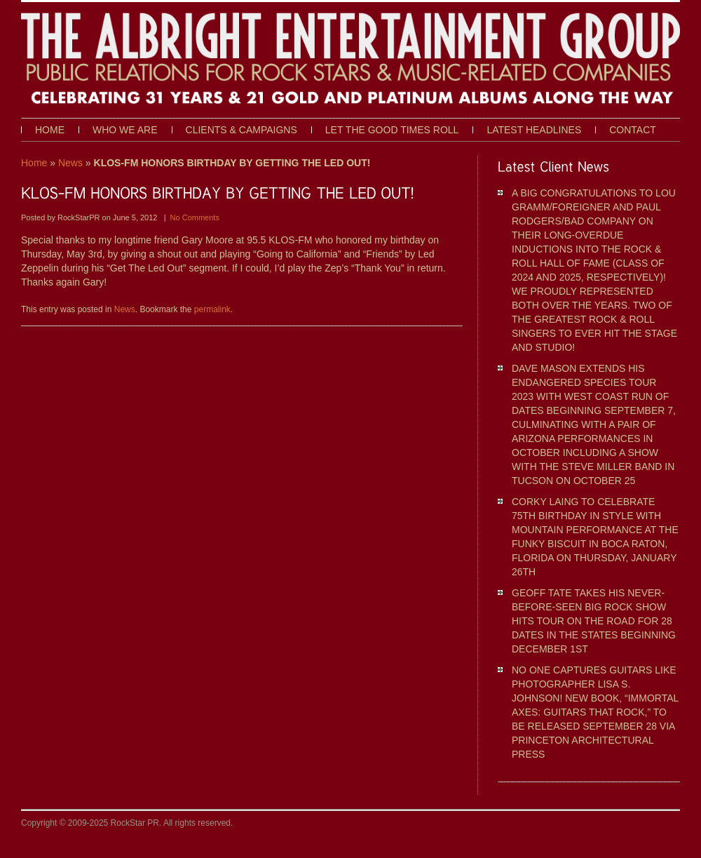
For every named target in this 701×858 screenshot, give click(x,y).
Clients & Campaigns (241, 129)
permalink (212, 309)
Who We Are (125, 129)
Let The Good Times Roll (392, 129)
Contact (632, 129)
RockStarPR (79, 217)
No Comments (194, 217)
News (70, 162)
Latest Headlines (533, 129)
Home (49, 129)
